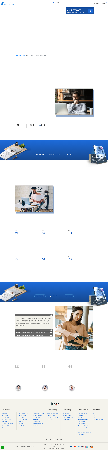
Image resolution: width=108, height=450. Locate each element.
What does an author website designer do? (27, 314)
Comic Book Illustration (83, 429)
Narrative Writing (23, 418)
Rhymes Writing (5, 421)
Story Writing (5, 412)
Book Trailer (80, 416)
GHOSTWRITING (36, 4)
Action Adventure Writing (53, 412)
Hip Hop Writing (22, 414)
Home (21, 4)
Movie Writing (36, 418)
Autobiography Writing (38, 423)
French (94, 414)
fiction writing (46, 4)
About (27, 4)
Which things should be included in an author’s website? (30, 332)
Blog (86, 4)
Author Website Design (83, 418)
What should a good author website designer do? (28, 329)
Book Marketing (81, 423)
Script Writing (22, 416)
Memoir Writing (5, 416)
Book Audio (80, 414)
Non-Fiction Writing (6, 418)
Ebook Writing (36, 425)
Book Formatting (67, 414)
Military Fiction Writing (38, 412)
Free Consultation (100, 3)
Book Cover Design (82, 412)
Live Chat (71, 154)
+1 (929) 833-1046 (55, 154)
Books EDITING (58, 4)
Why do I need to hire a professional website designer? (30, 334)
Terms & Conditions (20, 446)
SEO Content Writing (23, 412)
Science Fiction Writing (52, 416)
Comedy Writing (36, 416)
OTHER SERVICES (69, 4)
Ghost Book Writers (20, 55)
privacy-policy (30, 446)
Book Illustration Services (84, 427)
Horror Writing (50, 418)
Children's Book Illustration (84, 431)
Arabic (94, 416)
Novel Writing (22, 421)
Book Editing (66, 412)
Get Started (38, 154)
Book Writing (81, 433)
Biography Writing (6, 425)
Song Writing (5, 414)
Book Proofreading (67, 418)
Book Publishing (81, 421)
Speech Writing (22, 425)
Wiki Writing (21, 423)
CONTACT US (79, 4)
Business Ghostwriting (7, 427)
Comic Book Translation (98, 418)
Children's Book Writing (7, 423)
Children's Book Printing (83, 425)
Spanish (94, 412)
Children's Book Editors (68, 416)
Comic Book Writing (37, 414)
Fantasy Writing (51, 414)
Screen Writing (36, 421)
